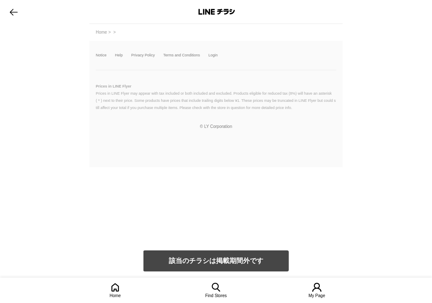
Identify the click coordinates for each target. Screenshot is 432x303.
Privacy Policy (143, 55)
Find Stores (216, 295)
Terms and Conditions (181, 55)
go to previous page (13, 12)
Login (213, 55)
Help (119, 55)
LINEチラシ (216, 11)
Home (115, 295)
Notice (101, 55)
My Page (316, 295)
